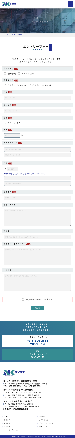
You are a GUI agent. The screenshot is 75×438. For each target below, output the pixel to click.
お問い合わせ (44, 420)
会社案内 (7, 420)
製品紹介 (7, 423)
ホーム (6, 416)
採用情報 (7, 426)
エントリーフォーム (11, 430)
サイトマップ (44, 426)
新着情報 (42, 416)
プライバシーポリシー (47, 423)
